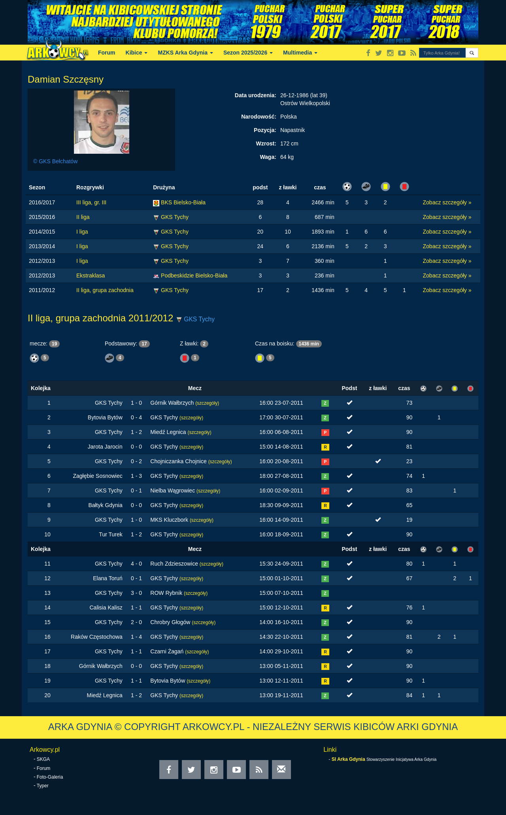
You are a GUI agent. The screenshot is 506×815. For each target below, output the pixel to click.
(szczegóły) (207, 403)
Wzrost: (266, 143)
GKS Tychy (175, 217)
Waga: (268, 157)
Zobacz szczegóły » (447, 202)
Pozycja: (265, 130)
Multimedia (300, 52)
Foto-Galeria (50, 777)
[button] (471, 53)
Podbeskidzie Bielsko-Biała (194, 275)
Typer (43, 786)
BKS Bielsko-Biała (183, 202)
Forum (106, 52)
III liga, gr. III (91, 202)
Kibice (137, 52)
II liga (82, 217)
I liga (82, 231)
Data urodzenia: (255, 95)
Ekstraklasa (90, 275)
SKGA (43, 759)
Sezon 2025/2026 (248, 52)
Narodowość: (258, 116)
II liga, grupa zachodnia (105, 290)
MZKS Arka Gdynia (185, 52)
